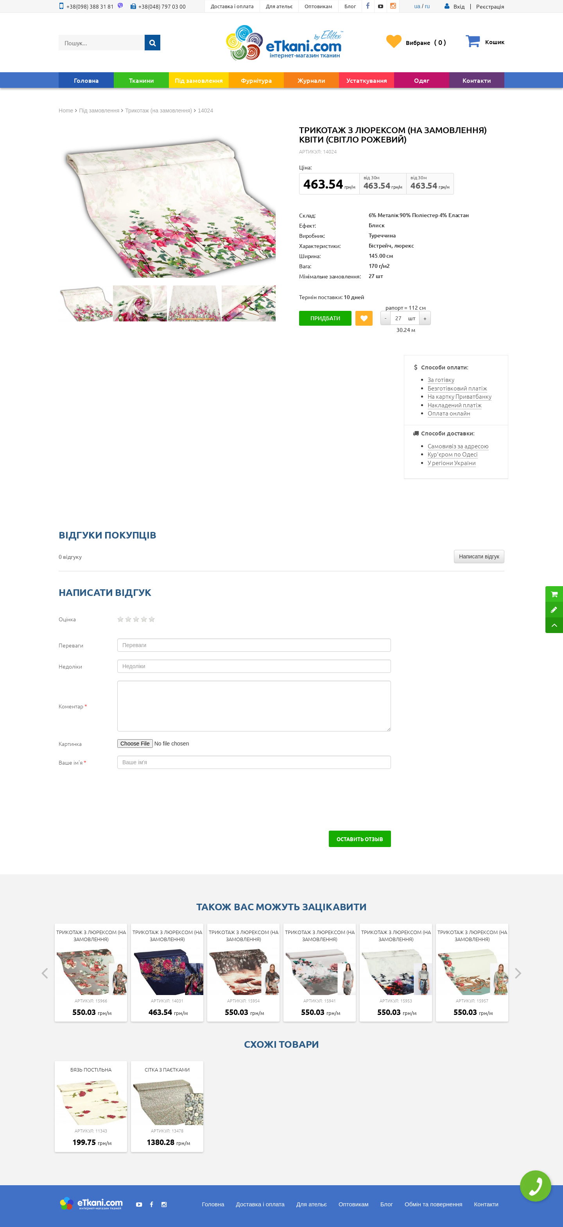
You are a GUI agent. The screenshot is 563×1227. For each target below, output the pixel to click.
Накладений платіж (455, 405)
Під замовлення (199, 80)
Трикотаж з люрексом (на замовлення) (91, 935)
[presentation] (125, 800)
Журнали (311, 80)
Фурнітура (256, 80)
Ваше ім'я (72, 762)
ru (427, 6)
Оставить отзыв (360, 838)
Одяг (421, 80)
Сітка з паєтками (167, 1069)
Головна (86, 80)
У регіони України (452, 462)
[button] (459, 6)
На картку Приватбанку (459, 396)
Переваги (71, 645)
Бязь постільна (90, 1069)
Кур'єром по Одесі (453, 454)
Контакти (477, 80)
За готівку (441, 379)
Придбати (325, 318)
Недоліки (70, 666)
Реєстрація (490, 6)
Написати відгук (479, 556)
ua (417, 6)
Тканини (141, 80)
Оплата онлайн (449, 413)
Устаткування (366, 80)
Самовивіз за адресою (458, 446)
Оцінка (67, 619)
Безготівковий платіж (457, 388)
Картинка (70, 743)
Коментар (73, 706)
